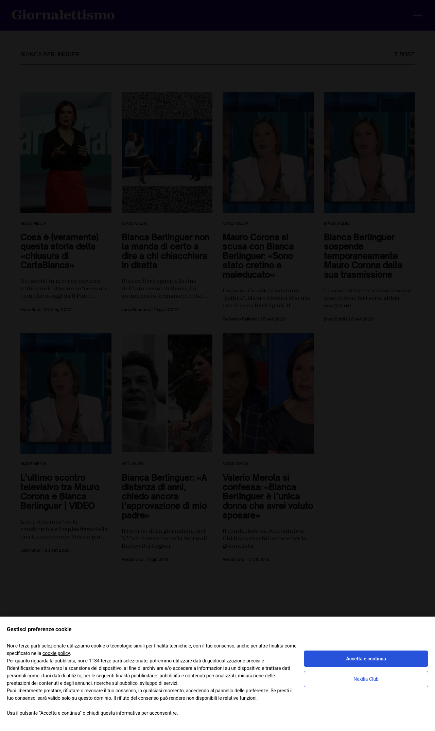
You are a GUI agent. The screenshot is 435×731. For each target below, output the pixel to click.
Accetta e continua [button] (366, 658)
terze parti (111, 660)
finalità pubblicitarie (136, 675)
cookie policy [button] (56, 653)
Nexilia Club (366, 679)
